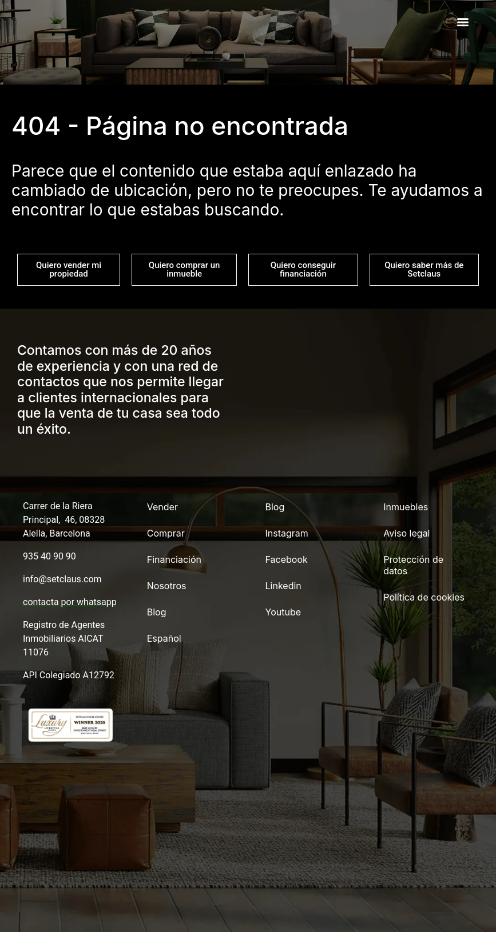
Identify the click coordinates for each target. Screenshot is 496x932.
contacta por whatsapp (70, 602)
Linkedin (283, 585)
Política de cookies (424, 597)
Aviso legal (406, 533)
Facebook (286, 559)
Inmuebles (405, 507)
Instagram (286, 533)
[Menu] (463, 22)
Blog (156, 612)
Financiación (174, 559)
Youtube (283, 612)
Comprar (166, 533)
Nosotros (167, 585)
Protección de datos (413, 565)
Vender (162, 507)
